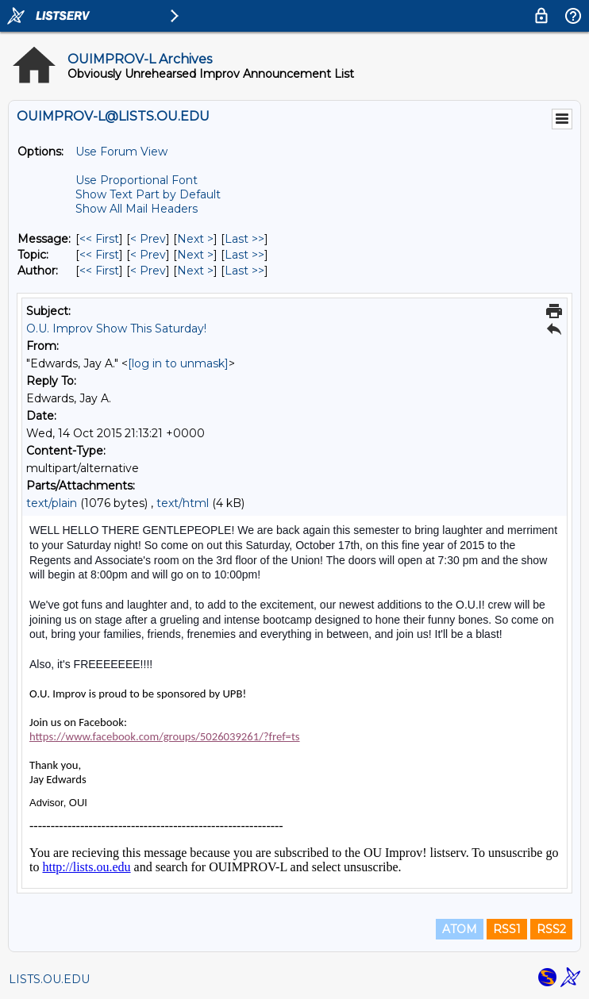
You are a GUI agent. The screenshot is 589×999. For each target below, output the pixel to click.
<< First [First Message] (99, 239)
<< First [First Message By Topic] (99, 255)
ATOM (459, 929)
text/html (182, 503)
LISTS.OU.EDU (49, 979)
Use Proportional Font (136, 180)
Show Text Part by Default (148, 194)
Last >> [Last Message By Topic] (244, 255)
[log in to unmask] (178, 363)
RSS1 (507, 929)
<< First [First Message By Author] (99, 270)
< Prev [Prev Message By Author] (148, 270)
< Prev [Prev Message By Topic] (148, 255)
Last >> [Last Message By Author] (244, 270)
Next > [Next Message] (195, 239)
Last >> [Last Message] (244, 239)
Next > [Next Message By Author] (195, 270)
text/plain (51, 503)
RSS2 (551, 929)
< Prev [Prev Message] (148, 239)
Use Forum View (121, 151)
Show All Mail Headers (136, 209)
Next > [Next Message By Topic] (195, 255)
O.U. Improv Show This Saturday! (116, 328)
